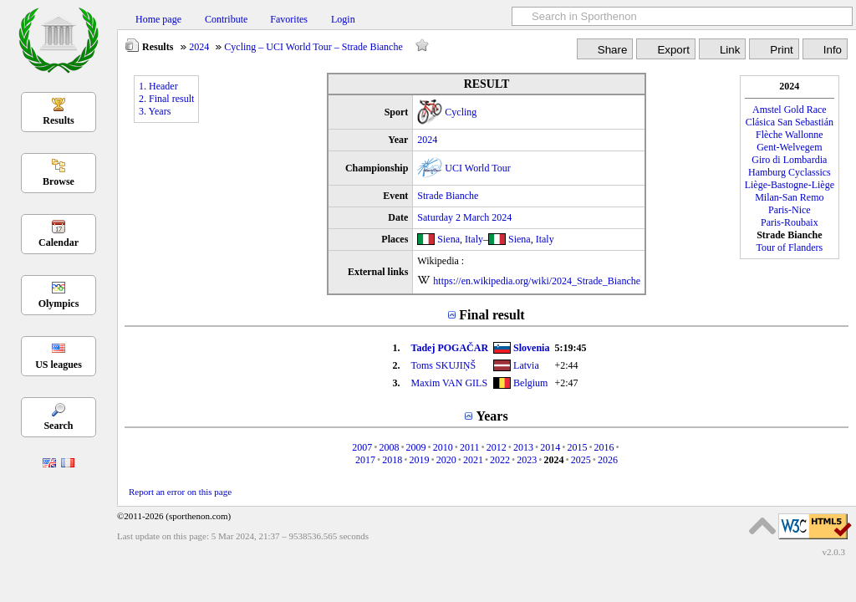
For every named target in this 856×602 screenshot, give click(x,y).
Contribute (226, 19)
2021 (473, 460)
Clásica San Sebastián (789, 122)
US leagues (58, 364)
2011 (470, 447)
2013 (523, 447)
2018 (392, 460)
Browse (58, 181)
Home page (158, 19)
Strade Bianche (447, 196)
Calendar (58, 242)
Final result (491, 315)
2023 (527, 460)
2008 (389, 447)
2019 (419, 460)
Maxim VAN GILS (449, 383)
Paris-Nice (789, 210)
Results (58, 120)
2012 (497, 447)
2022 (500, 460)
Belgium (530, 383)
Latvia (526, 365)
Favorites (289, 19)
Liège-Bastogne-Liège (789, 185)
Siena (448, 239)
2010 (443, 447)
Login (343, 19)
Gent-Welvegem (789, 147)
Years (491, 416)
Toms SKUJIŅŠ (443, 365)
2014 (550, 447)
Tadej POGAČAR (450, 348)
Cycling (460, 112)
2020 (446, 460)
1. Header (158, 86)
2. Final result (166, 99)
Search (58, 425)
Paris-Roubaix (789, 222)
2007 (362, 447)
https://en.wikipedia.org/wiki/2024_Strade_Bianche (536, 281)
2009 (416, 447)
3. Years (155, 111)
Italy (474, 239)
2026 (608, 460)
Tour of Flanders (789, 247)
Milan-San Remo (789, 197)
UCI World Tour (477, 168)
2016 (604, 447)
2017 (365, 460)
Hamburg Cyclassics (789, 172)
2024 (199, 47)
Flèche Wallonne (789, 134)
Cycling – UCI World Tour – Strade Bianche (313, 47)
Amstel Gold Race (789, 109)
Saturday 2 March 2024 (464, 217)
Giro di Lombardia (789, 160)
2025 (581, 460)
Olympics (58, 303)
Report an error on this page (180, 492)
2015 (577, 447)
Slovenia (531, 348)
